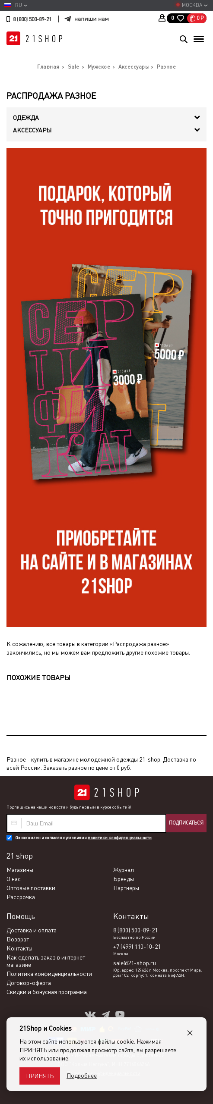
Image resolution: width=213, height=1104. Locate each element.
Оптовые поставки (30, 887)
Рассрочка (20, 897)
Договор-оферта (28, 982)
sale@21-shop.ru (134, 963)
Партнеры (126, 887)
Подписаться (186, 822)
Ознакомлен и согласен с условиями (83, 837)
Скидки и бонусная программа (46, 991)
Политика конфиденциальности (49, 973)
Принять (40, 1076)
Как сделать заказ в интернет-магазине (47, 961)
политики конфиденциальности (120, 837)
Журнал (123, 869)
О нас (13, 878)
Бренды (123, 878)
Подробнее (82, 1075)
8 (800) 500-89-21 (32, 19)
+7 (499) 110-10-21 (137, 946)
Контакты (19, 948)
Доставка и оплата (31, 930)
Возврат (17, 939)
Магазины (19, 869)
